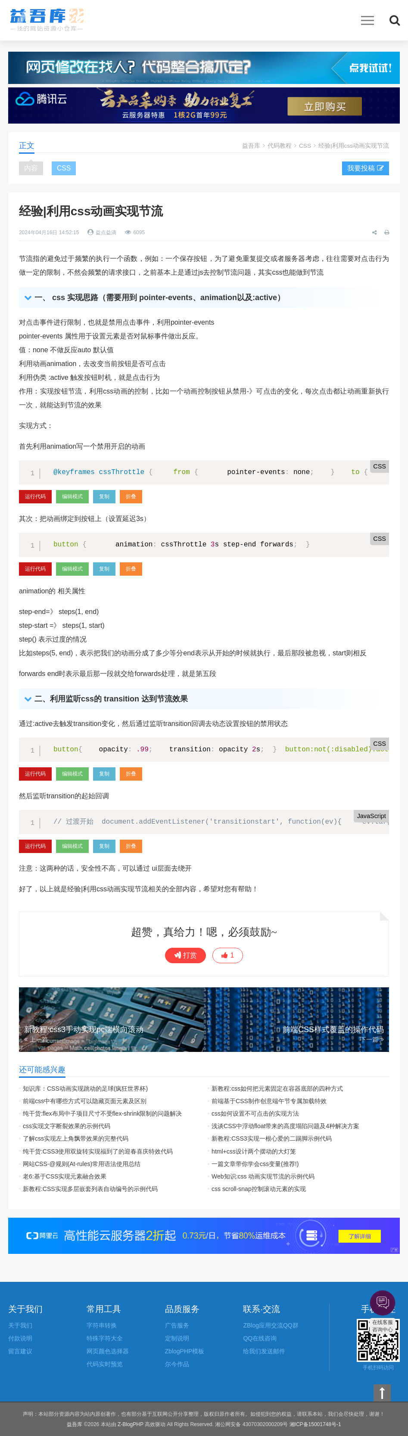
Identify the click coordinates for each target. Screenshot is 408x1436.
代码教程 (279, 145)
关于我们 (20, 1325)
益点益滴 (106, 233)
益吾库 (47, 20)
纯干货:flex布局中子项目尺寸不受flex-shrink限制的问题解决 (102, 1113)
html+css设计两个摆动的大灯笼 (254, 1151)
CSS (305, 145)
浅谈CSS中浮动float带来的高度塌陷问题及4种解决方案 (285, 1126)
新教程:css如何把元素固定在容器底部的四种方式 (277, 1088)
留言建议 (20, 1351)
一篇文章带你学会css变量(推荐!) (255, 1163)
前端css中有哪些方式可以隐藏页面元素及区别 (84, 1101)
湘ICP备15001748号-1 (315, 1424)
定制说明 (177, 1338)
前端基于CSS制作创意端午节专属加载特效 (269, 1101)
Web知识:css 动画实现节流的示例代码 (263, 1176)
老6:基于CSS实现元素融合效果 (64, 1176)
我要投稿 (365, 168)
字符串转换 (102, 1325)
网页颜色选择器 (108, 1351)
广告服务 (177, 1325)
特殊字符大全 (105, 1338)
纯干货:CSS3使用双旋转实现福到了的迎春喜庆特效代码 (98, 1151)
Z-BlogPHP (130, 1424)
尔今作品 (177, 1364)
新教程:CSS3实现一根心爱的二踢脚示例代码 (271, 1138)
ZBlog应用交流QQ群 (270, 1325)
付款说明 (20, 1338)
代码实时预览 (105, 1364)
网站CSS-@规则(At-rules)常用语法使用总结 (81, 1163)
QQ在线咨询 (260, 1338)
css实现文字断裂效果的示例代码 (66, 1126)
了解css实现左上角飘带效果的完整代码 (75, 1138)
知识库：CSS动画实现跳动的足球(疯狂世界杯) (85, 1088)
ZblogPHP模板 (185, 1351)
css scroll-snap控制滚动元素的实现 (259, 1188)
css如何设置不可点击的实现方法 (255, 1113)
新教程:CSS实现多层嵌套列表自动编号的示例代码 (90, 1188)
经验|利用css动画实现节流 (353, 145)
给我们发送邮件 (264, 1351)
